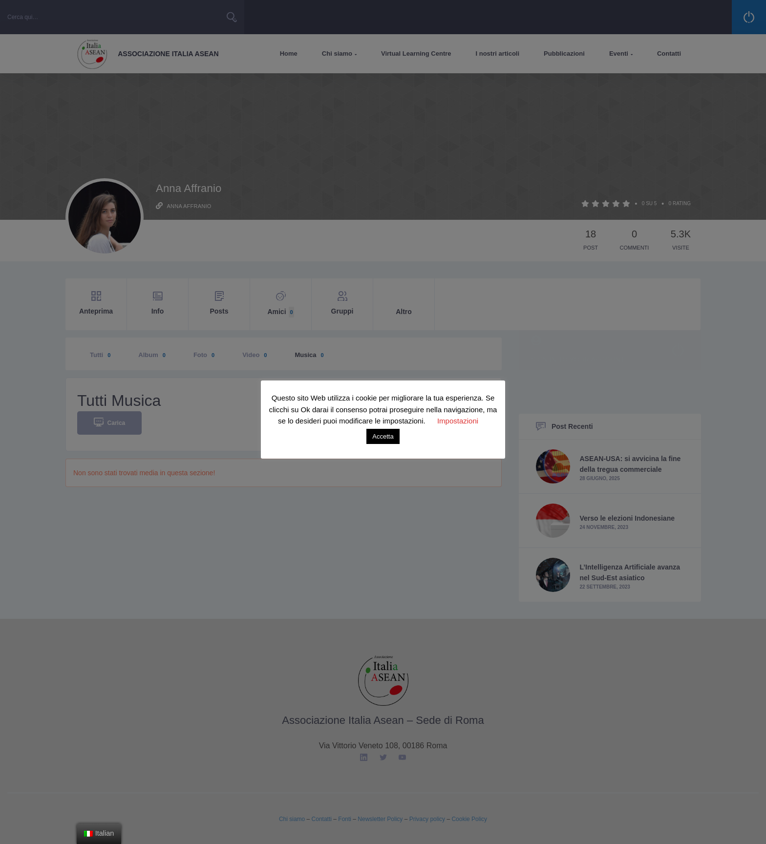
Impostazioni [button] (457, 421)
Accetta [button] (382, 436)
